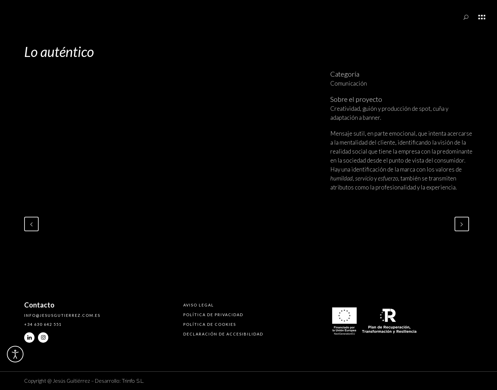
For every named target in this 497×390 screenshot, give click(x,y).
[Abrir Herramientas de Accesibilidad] (15, 354)
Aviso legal (198, 305)
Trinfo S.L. (133, 381)
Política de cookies (209, 324)
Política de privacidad (213, 314)
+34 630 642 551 (43, 324)
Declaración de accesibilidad (223, 334)
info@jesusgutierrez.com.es (62, 315)
